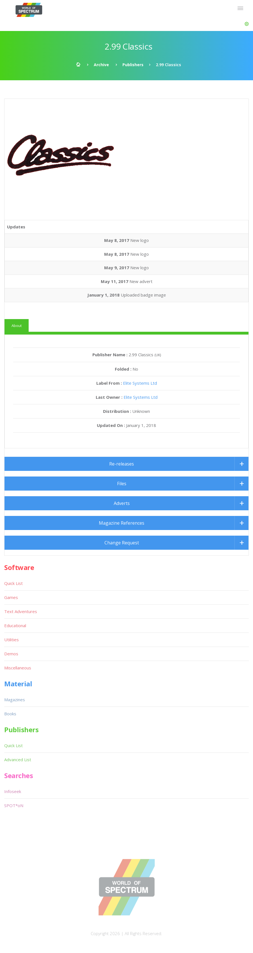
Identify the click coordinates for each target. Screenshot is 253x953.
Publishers (132, 64)
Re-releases (121, 464)
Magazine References (121, 523)
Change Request (121, 543)
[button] (247, 24)
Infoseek (12, 791)
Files (121, 483)
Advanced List (17, 759)
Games (11, 597)
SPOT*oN (13, 805)
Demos (11, 653)
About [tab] (17, 325)
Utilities (11, 639)
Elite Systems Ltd (140, 383)
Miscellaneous (17, 668)
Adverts (122, 503)
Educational (15, 625)
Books (10, 713)
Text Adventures (20, 611)
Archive (101, 64)
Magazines (14, 699)
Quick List (13, 583)
